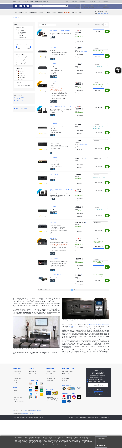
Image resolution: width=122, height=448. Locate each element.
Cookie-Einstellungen (32, 441)
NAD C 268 (53, 92)
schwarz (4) (21, 103)
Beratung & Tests (76, 12)
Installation (16, 427)
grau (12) (21, 107)
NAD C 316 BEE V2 (55, 152)
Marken (60, 12)
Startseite (15, 17)
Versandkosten (83, 80)
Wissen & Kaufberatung (52, 402)
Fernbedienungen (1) (23, 65)
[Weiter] (77, 318)
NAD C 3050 (53, 186)
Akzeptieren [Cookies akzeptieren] (101, 438)
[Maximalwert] (28, 73)
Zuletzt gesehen (84, 7)
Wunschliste (91, 7)
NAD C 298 (53, 235)
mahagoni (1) (22, 99)
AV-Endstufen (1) (22, 58)
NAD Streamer (20, 127)
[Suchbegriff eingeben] (52, 6)
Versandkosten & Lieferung (94, 1)
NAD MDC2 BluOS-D (55, 303)
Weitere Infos (20, 40)
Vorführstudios (33, 402)
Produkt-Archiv (50, 413)
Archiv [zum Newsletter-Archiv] (96, 422)
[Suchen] (66, 6)
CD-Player (98, 353)
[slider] (16, 75)
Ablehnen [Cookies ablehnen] (101, 442)
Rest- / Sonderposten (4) (24, 113)
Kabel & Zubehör (50, 12)
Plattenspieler (32, 12)
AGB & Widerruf (106, 1)
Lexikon (15, 418)
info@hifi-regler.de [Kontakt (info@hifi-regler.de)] (45, 1)
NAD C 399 (53, 250)
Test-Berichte (50, 408)
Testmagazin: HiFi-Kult (52, 399)
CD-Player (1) (21, 63)
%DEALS (66, 12)
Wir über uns (33, 399)
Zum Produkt (99, 59)
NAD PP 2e (53, 168)
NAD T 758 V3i (54, 202)
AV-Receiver (72, 354)
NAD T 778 (53, 110)
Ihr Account (98, 7)
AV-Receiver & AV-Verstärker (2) (22, 61)
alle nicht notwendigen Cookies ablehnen (78, 442)
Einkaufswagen (106, 7)
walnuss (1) (21, 105)
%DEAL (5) (20, 89)
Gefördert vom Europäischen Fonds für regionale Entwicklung (52, 427)
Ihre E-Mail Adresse (98, 413)
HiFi (15, 12)
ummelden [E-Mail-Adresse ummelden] (101, 421)
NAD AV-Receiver (21, 125)
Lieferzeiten (16, 408)
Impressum (70, 445)
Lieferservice (16, 404)
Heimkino (40, 12)
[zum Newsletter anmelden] (98, 418)
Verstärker (21, 335)
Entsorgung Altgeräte (18, 425)
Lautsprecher (22, 12)
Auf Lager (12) (21, 91)
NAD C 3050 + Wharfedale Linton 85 (60, 58)
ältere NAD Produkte (21, 136)
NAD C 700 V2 (54, 266)
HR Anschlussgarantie (18, 430)
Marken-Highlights (51, 404)
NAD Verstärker (20, 129)
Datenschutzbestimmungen (60, 445)
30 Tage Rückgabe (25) (23, 87)
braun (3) (21, 101)
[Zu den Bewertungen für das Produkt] (42, 85)
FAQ (14, 421)
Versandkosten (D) (17, 399)
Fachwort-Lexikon (51, 406)
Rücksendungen (17, 406)
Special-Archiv (50, 411)
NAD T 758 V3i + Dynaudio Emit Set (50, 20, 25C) (61, 218)
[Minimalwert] (19, 73)
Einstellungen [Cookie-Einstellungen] (101, 445)
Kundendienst (16, 423)
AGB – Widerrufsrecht (68, 399)
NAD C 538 (53, 76)
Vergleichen (76, 7)
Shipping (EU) (16, 402)
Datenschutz (82, 1)
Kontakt (67, 1)
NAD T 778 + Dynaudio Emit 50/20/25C (61, 134)
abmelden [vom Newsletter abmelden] (93, 421)
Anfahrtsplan (33, 404)
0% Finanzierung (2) (22, 85)
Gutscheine (16, 411)
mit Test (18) (21, 93)
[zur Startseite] (21, 6)
